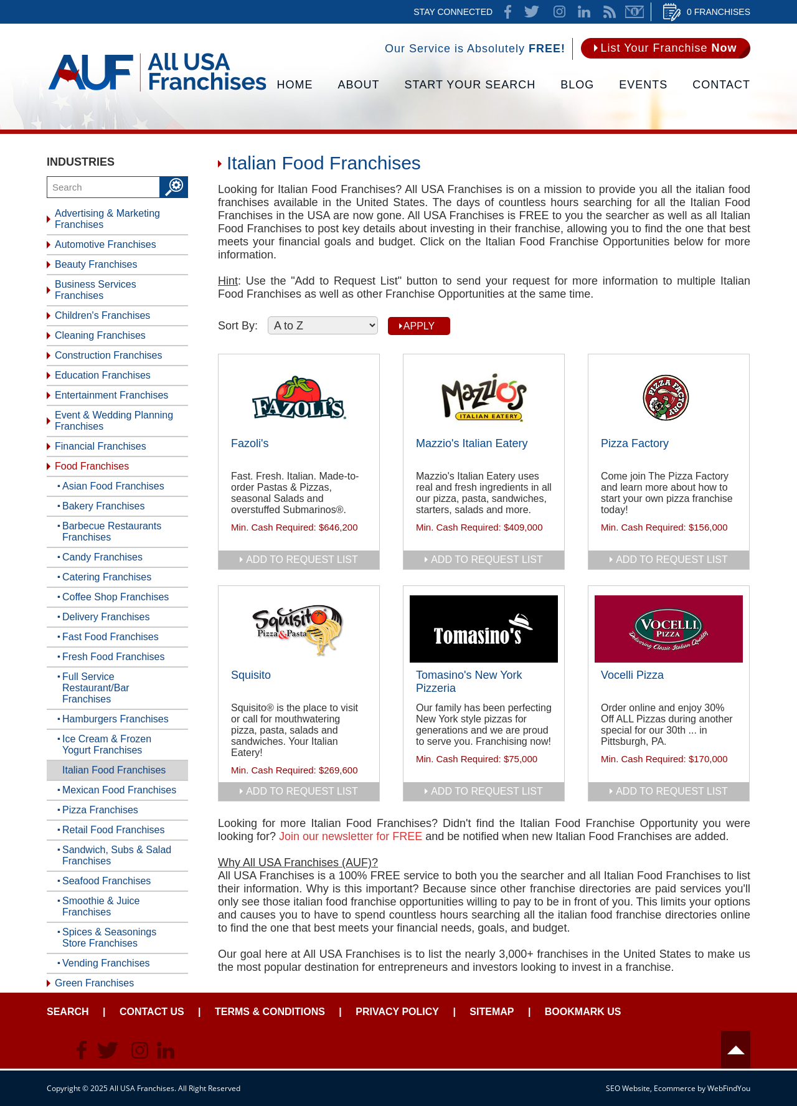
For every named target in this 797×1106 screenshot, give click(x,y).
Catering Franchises (106, 577)
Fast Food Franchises (110, 636)
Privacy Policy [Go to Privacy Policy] (397, 1011)
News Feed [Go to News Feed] (609, 11)
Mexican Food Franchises (119, 790)
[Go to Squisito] (299, 629)
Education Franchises (103, 375)
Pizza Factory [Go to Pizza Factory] (635, 443)
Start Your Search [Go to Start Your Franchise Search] (470, 84)
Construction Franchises (109, 355)
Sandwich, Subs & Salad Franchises (116, 855)
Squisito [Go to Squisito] (251, 675)
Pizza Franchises (100, 810)
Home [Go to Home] (295, 84)
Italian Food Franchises (114, 770)
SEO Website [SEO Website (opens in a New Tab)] (628, 1088)
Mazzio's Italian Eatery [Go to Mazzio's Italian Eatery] (472, 443)
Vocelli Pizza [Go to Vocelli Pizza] (632, 675)
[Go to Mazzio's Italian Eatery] (484, 397)
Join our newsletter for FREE (350, 836)
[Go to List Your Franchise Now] (665, 48)
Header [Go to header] (735, 1050)
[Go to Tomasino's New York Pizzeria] (484, 629)
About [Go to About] (359, 84)
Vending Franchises (106, 963)
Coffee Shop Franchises (115, 597)
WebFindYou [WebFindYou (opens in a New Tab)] (728, 1088)
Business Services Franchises (95, 290)
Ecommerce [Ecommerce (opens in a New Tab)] (675, 1088)
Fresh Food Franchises (113, 656)
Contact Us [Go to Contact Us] (152, 1011)
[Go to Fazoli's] (299, 397)
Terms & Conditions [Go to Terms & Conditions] (270, 1011)
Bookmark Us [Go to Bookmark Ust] (583, 1011)
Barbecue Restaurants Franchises (111, 531)
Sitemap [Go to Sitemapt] (491, 1011)
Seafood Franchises (106, 881)
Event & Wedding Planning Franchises (114, 421)
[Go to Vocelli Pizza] (669, 629)
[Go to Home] (157, 90)
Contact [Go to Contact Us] (721, 84)
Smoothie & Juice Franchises (101, 906)
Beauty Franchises (96, 264)
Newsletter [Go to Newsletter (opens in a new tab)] (634, 11)
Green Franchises (94, 983)
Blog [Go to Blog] (577, 84)
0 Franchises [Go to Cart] (718, 12)
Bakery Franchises (103, 506)
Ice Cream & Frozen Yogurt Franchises (106, 744)
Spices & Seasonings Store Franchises (109, 937)
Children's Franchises (102, 315)
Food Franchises (92, 466)
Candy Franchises (102, 557)
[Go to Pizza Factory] (669, 397)
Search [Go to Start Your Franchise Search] (68, 1011)
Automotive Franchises (105, 244)
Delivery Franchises (105, 617)
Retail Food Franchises (113, 830)
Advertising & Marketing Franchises (107, 219)
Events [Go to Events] (643, 84)
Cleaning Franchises (100, 335)
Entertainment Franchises (111, 395)
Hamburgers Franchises (115, 719)
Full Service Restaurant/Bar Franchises (96, 687)
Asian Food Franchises (113, 486)
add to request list (302, 559)
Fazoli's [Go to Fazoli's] (249, 443)
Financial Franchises (100, 446)
